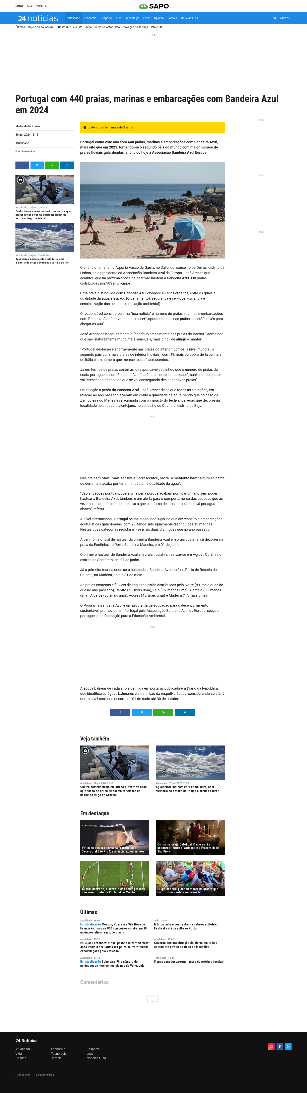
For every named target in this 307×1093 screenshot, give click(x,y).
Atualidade (22, 143)
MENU (19, 6)
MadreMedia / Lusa (27, 126)
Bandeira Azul (28, 151)
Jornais (40, 6)
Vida (156, 920)
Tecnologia (160, 958)
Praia (17, 151)
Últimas (88, 912)
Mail (30, 6)
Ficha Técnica (22, 1075)
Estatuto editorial (45, 1075)
